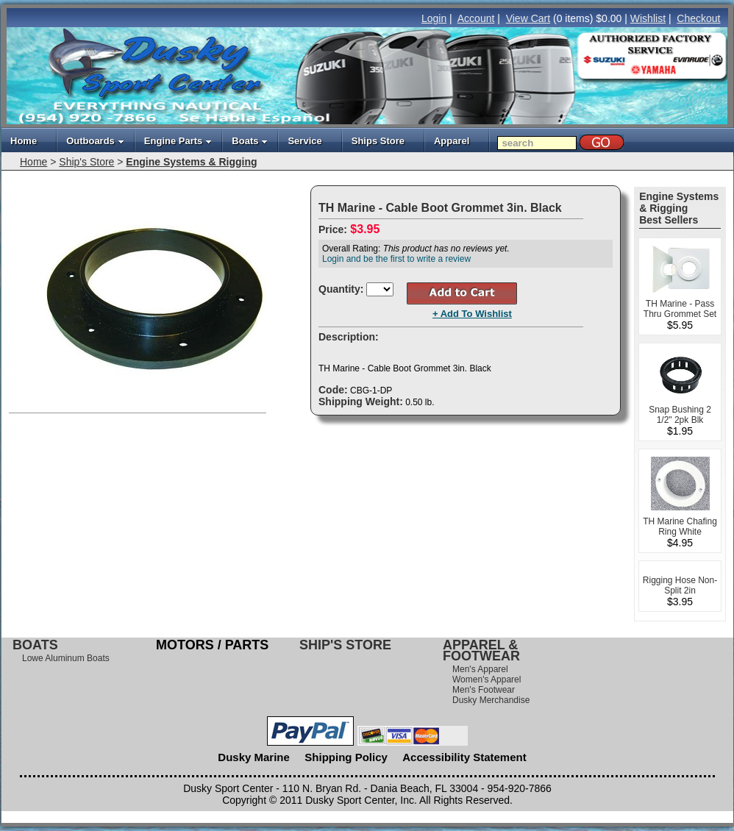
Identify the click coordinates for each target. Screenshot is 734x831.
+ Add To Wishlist (472, 313)
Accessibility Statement (464, 757)
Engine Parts (178, 140)
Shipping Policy (346, 757)
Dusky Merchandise (491, 700)
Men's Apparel (480, 669)
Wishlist (648, 18)
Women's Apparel (486, 679)
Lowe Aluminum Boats (66, 658)
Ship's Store (86, 162)
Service (304, 140)
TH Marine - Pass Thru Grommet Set (680, 309)
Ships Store (378, 140)
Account (476, 18)
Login (433, 18)
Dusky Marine (254, 757)
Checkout (698, 18)
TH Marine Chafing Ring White (680, 526)
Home (23, 140)
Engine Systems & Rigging (191, 162)
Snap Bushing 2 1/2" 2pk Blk (680, 414)
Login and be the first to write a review (396, 259)
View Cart (528, 18)
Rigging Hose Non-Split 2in (680, 585)
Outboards (95, 140)
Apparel (451, 140)
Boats (250, 140)
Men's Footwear (483, 690)
